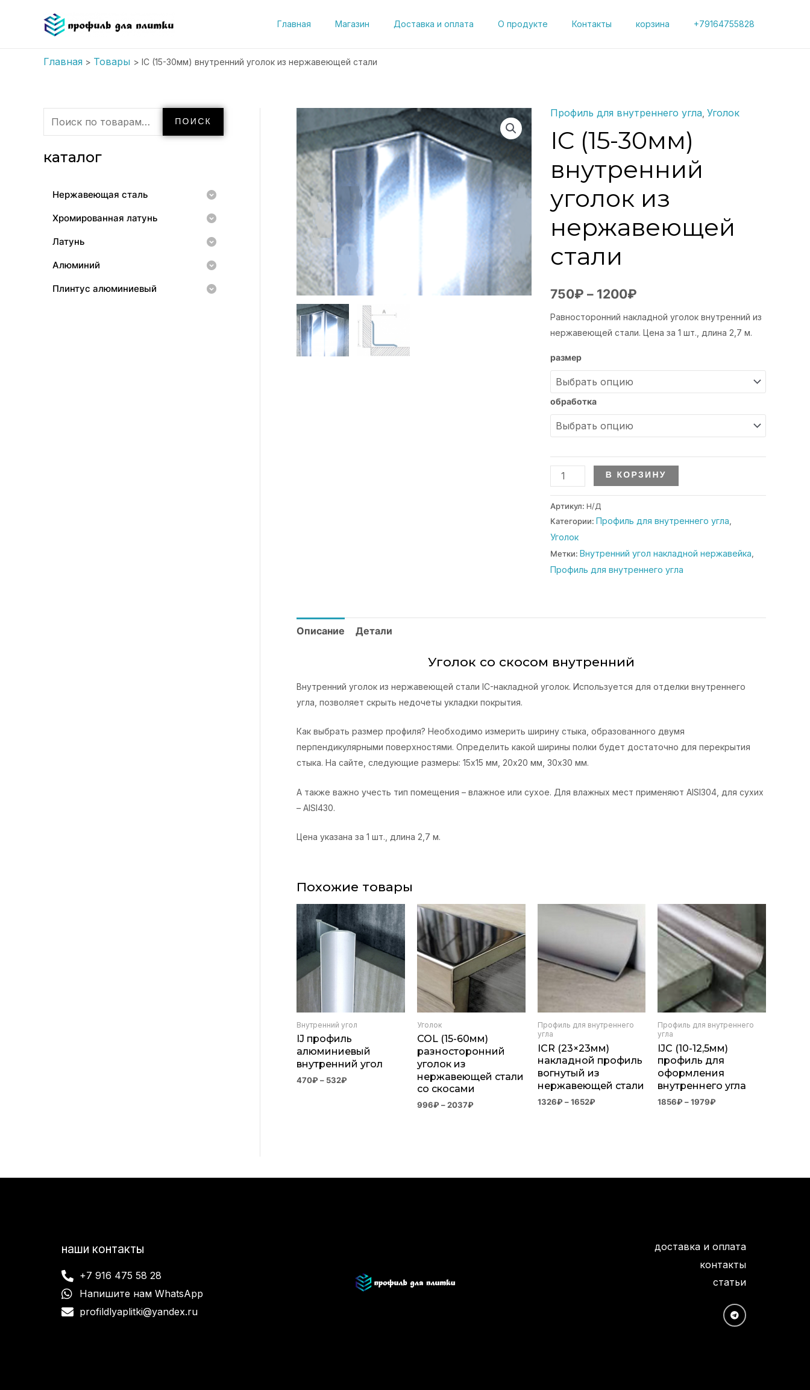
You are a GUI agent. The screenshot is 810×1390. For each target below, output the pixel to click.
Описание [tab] (317, 597)
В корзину (631, 464)
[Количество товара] (565, 465)
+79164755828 (727, 24)
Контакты (610, 24)
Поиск (193, 118)
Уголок (701, 111)
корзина (663, 24)
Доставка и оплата (466, 24)
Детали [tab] (364, 597)
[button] (512, 126)
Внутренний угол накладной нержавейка (656, 523)
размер (566, 354)
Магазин (392, 24)
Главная (341, 24)
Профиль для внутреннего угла (616, 111)
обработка (573, 395)
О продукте (548, 24)
